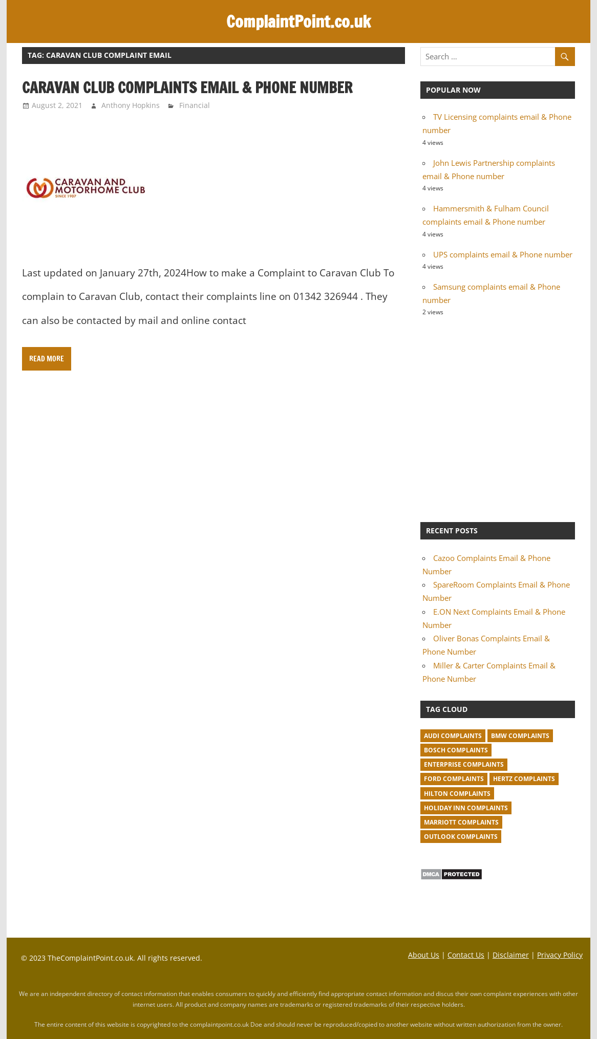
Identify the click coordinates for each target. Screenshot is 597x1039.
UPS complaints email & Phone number (502, 254)
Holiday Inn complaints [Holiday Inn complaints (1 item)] (466, 808)
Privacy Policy (560, 955)
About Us (423, 955)
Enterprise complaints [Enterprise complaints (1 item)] (464, 764)
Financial (194, 105)
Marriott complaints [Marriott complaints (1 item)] (461, 822)
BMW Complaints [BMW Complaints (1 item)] (520, 735)
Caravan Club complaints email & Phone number (187, 87)
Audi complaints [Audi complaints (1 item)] (453, 735)
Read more (46, 359)
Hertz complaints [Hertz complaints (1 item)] (524, 778)
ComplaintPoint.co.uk (298, 21)
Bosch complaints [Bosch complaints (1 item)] (456, 750)
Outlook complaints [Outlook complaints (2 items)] (461, 836)
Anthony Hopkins (130, 105)
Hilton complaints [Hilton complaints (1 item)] (457, 793)
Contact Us (465, 955)
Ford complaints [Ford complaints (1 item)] (454, 778)
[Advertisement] (497, 418)
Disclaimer (511, 955)
